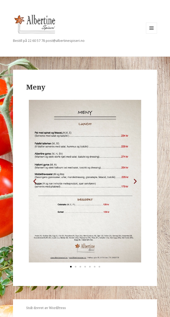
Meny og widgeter (151, 33)
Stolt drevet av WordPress (46, 308)
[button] (34, 181)
